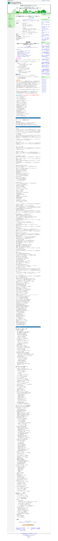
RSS (29, 537)
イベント (11, 16)
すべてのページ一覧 (44, 78)
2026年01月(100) (44, 83)
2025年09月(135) (44, 89)
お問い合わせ (10, 26)
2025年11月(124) (44, 86)
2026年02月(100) (44, 82)
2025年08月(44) (44, 90)
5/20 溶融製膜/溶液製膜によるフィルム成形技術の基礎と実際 (46, 53)
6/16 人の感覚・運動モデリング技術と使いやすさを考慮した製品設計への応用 (45, 66)
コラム (9, 23)
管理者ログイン (29, 536)
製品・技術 (11, 19)
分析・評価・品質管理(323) (45, 34)
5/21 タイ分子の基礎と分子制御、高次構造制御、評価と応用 (45, 50)
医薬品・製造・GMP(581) (45, 28)
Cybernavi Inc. (28, 535)
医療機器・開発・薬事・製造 (30, 19)
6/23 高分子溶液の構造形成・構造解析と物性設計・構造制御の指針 (45, 63)
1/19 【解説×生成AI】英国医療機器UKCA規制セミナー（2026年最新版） (35, 529)
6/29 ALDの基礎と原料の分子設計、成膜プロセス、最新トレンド (45, 74)
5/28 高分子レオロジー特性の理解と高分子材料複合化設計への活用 (45, 47)
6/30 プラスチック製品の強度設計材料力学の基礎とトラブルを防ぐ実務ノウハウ (45, 56)
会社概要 (10, 25)
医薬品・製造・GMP (25, 19)
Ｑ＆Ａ (9, 22)
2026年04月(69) (44, 79)
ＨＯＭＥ (10, 14)
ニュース (10, 20)
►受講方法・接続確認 (26, 47)
